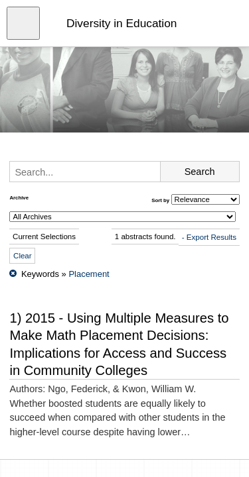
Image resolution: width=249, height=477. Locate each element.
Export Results (211, 237)
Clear (22, 256)
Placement (88, 274)
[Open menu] (23, 23)
